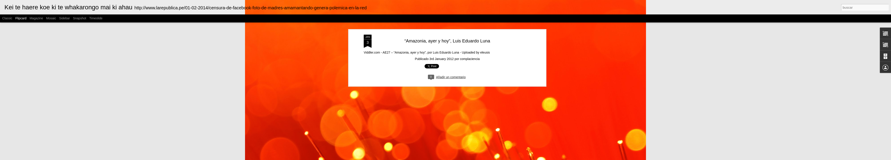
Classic (7, 18)
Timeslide (95, 18)
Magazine (36, 18)
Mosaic (51, 18)
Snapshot (79, 18)
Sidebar (64, 18)
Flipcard (21, 18)
